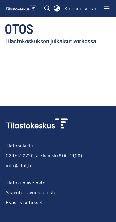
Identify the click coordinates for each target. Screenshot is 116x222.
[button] (47, 8)
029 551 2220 (20, 155)
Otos (19, 28)
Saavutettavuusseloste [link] (31, 192)
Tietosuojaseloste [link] (25, 182)
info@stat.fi (18, 165)
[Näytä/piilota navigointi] (106, 8)
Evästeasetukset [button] (24, 202)
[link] (21, 8)
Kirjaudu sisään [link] (81, 8)
